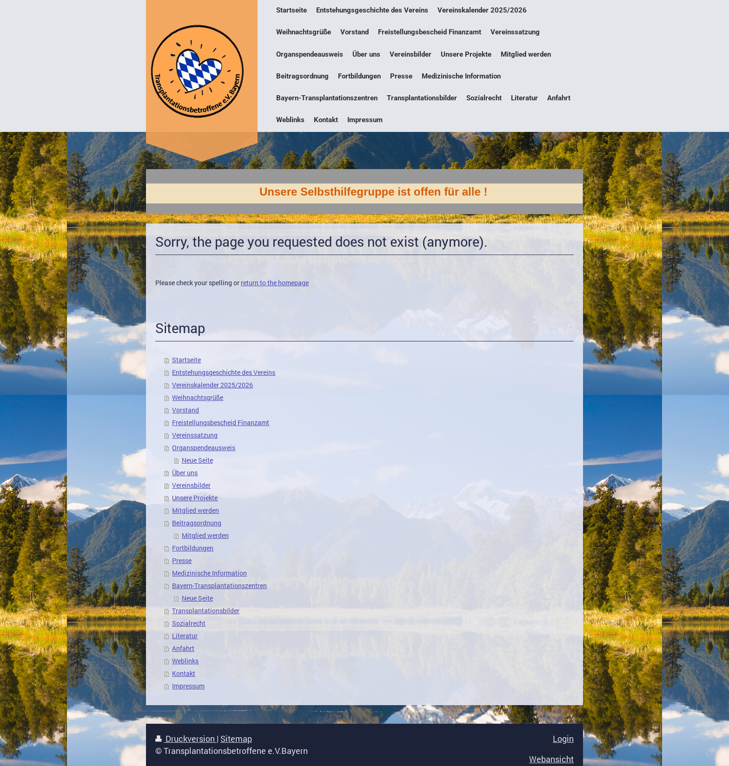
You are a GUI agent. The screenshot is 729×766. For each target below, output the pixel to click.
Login (563, 738)
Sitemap (236, 738)
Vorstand (185, 410)
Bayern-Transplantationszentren (219, 586)
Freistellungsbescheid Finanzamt (220, 423)
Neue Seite (197, 460)
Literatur (185, 636)
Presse (182, 560)
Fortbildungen (192, 548)
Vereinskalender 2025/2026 (212, 385)
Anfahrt (183, 648)
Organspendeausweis (203, 448)
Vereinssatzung (195, 435)
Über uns (185, 473)
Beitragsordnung (196, 523)
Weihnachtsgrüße (197, 397)
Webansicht (551, 759)
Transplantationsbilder (205, 611)
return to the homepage (275, 283)
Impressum (188, 686)
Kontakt (183, 673)
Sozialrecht (188, 623)
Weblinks (185, 661)
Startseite (186, 360)
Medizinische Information (209, 573)
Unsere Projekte (195, 498)
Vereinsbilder (191, 485)
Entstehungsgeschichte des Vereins (223, 372)
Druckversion (186, 738)
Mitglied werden (195, 510)
